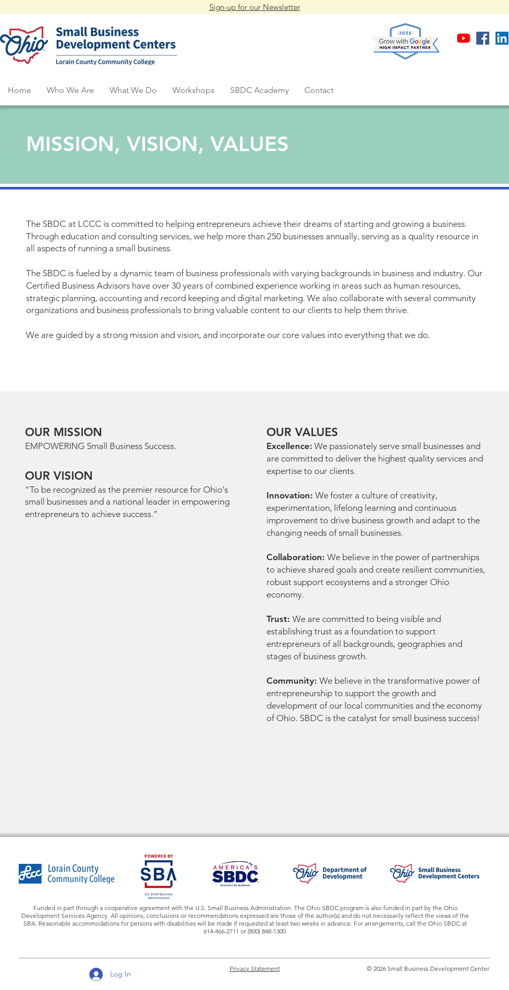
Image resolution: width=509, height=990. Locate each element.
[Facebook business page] (482, 38)
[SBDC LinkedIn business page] (501, 38)
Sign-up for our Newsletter (254, 7)
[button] (70, 90)
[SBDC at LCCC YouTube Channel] (463, 38)
